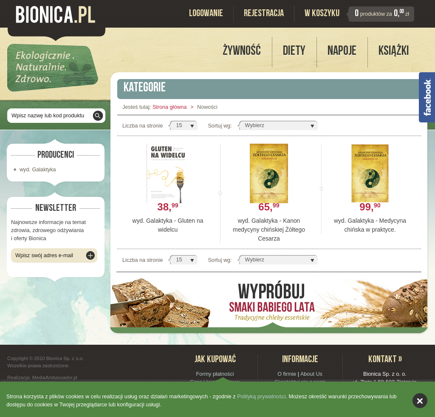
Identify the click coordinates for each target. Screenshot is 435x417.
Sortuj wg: (220, 126)
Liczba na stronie (142, 126)
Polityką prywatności (261, 397)
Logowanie (206, 14)
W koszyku (322, 14)
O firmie (286, 374)
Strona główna (170, 107)
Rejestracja (264, 14)
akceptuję (420, 400)
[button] (183, 125)
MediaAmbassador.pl (54, 377)
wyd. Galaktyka (38, 170)
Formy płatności (215, 374)
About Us (311, 374)
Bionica (55, 14)
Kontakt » (385, 360)
